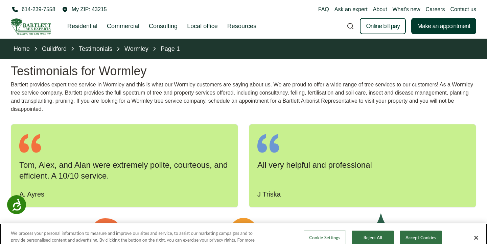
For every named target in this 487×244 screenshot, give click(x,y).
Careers (435, 9)
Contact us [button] (463, 9)
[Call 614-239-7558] (33, 9)
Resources (241, 26)
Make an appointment (443, 26)
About (380, 9)
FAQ (323, 9)
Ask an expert (351, 9)
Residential (82, 26)
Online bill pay (383, 26)
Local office (202, 26)
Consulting (163, 26)
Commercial (123, 26)
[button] (84, 9)
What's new (406, 9)
